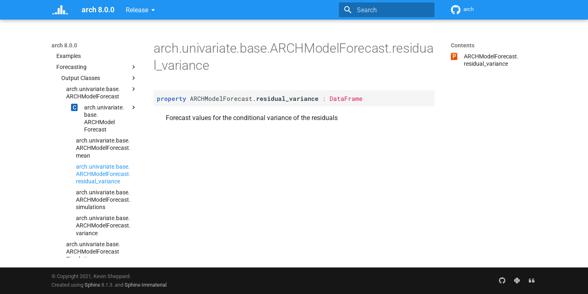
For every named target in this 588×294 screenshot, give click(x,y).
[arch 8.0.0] (60, 10)
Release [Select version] (137, 10)
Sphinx (92, 285)
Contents (462, 45)
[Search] (386, 9)
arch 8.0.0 (64, 45)
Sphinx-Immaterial (146, 285)
